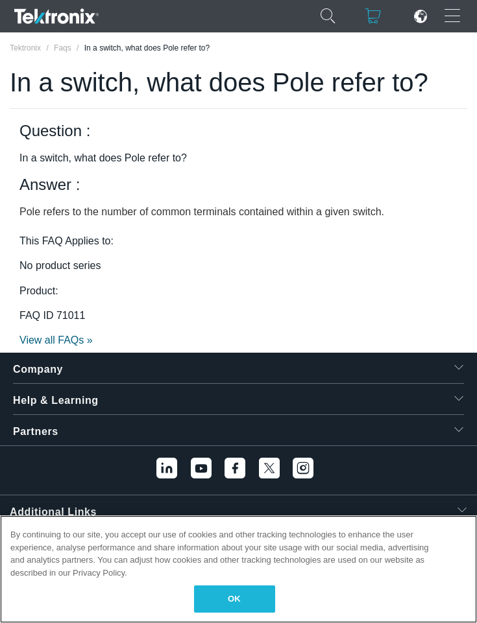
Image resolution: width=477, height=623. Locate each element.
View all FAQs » (56, 340)
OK (234, 599)
